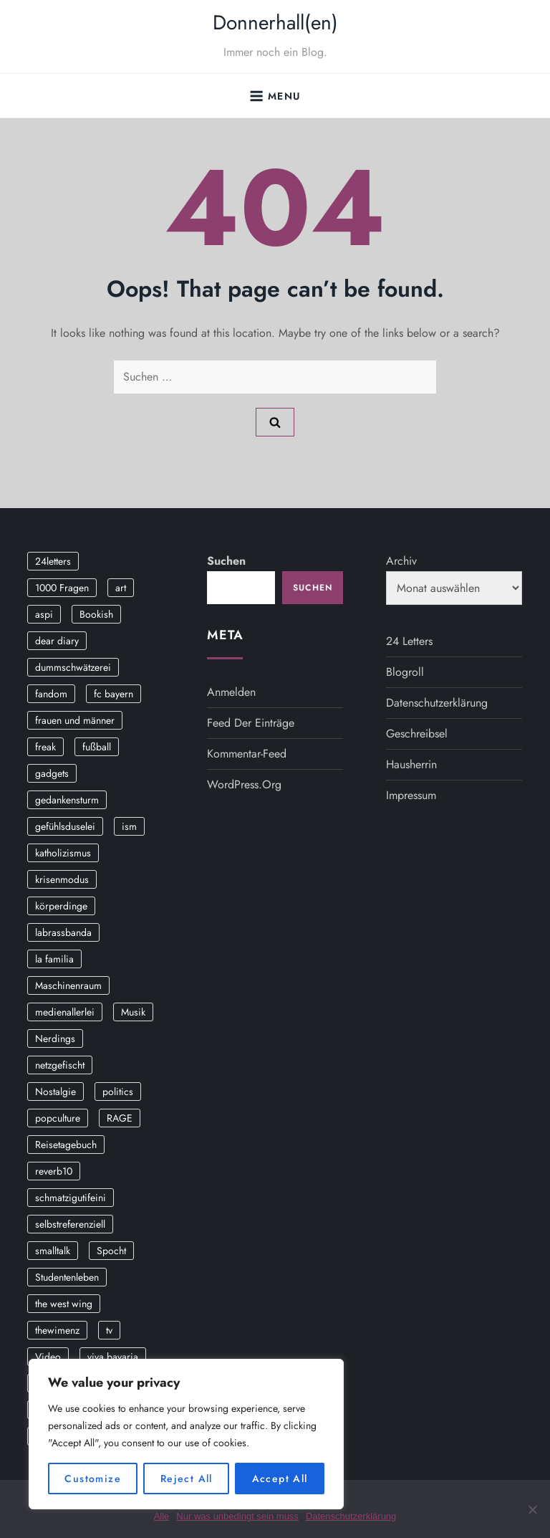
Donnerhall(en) (275, 22)
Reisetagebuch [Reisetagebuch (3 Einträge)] (66, 1144)
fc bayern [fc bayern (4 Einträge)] (113, 694)
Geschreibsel (417, 733)
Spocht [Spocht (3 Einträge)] (111, 1250)
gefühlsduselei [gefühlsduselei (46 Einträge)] (65, 826)
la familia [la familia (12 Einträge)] (54, 959)
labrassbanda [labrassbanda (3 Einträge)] (63, 932)
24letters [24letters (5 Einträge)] (53, 561)
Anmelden (231, 692)
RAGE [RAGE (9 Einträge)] (119, 1118)
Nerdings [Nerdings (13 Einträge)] (55, 1038)
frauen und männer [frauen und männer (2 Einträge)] (75, 720)
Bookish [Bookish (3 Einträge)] (96, 614)
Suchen (226, 561)
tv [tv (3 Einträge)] (109, 1330)
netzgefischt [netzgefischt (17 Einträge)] (60, 1065)
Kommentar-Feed (246, 753)
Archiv (401, 561)
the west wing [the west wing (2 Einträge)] (63, 1303)
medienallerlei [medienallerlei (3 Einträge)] (65, 1012)
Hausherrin (411, 764)
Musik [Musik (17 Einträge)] (133, 1012)
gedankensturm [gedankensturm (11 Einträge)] (67, 800)
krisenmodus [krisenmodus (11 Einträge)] (62, 879)
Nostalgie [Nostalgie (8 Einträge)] (55, 1091)
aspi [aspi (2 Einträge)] (44, 614)
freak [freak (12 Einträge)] (45, 747)
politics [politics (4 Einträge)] (117, 1091)
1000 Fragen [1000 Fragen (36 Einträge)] (62, 588)
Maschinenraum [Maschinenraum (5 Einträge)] (68, 985)
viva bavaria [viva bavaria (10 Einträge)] (112, 1357)
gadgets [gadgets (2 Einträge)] (52, 773)
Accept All (280, 1478)
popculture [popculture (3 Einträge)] (57, 1118)
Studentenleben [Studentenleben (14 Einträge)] (67, 1277)
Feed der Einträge (250, 723)
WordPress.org (244, 784)
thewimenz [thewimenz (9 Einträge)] (57, 1330)
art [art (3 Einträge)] (120, 588)
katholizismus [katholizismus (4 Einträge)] (63, 853)
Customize (92, 1478)
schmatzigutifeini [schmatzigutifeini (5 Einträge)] (70, 1197)
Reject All (186, 1478)
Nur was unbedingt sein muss (237, 1516)
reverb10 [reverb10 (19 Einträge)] (53, 1171)
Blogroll (405, 672)
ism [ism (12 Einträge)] (129, 826)
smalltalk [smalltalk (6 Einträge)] (52, 1250)
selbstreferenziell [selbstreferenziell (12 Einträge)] (70, 1224)
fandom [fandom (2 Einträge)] (51, 694)
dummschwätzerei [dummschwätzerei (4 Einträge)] (73, 667)
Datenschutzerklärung (437, 702)
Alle (162, 1516)
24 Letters (409, 641)
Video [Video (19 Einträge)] (48, 1357)
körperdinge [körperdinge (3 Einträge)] (61, 906)
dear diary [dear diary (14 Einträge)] (57, 641)
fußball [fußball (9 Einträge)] (96, 747)
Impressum (411, 795)
